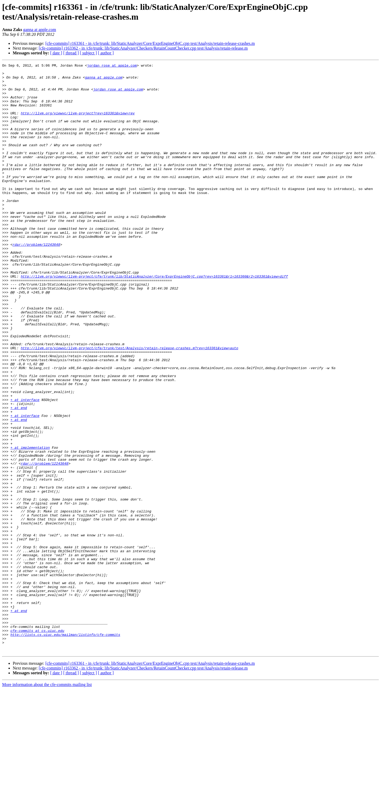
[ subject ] (88, 53)
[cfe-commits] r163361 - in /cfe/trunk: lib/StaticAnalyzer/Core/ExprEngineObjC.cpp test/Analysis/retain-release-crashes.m (150, 43)
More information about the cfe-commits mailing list (47, 802)
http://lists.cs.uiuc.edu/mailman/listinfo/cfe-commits (65, 749)
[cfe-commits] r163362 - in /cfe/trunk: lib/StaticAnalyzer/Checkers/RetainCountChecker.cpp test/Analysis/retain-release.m (143, 48)
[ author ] (106, 53)
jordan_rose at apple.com (112, 66)
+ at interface (24, 467)
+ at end (18, 476)
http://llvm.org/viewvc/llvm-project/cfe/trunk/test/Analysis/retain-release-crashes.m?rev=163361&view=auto (129, 405)
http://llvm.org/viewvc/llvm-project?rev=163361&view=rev (78, 123)
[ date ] (56, 53)
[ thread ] (71, 53)
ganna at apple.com (39, 29)
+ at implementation (30, 524)
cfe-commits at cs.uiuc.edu (37, 744)
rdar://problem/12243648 (36, 281)
